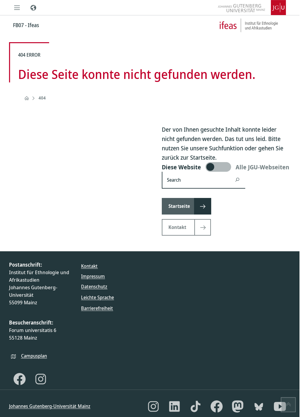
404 (42, 98)
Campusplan (34, 356)
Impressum (93, 276)
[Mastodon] (238, 406)
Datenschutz (94, 286)
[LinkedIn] (174, 406)
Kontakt (89, 266)
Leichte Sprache (97, 297)
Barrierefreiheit (97, 308)
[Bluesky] (259, 406)
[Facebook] (20, 379)
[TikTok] (196, 406)
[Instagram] (41, 379)
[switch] (226, 167)
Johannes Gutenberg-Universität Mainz (49, 406)
